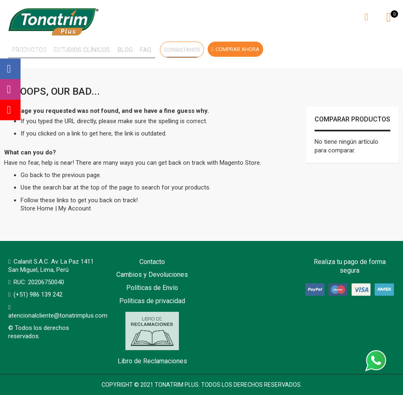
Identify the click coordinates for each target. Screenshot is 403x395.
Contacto (152, 262)
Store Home (37, 210)
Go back (32, 176)
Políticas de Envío (152, 288)
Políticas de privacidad (152, 301)
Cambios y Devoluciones (152, 275)
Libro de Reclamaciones (152, 338)
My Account (74, 210)
